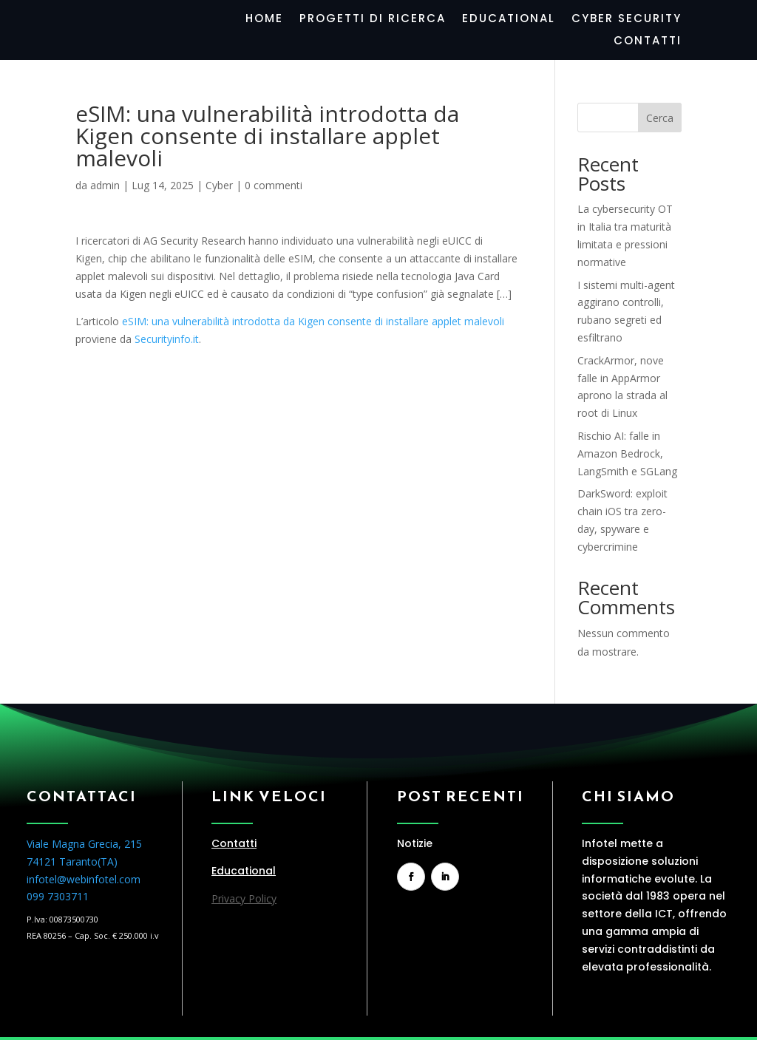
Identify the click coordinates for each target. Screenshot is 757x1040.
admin (105, 185)
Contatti (648, 41)
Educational (508, 19)
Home (264, 19)
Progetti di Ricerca (372, 19)
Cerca (659, 118)
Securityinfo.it (167, 339)
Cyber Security (626, 19)
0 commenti (273, 185)
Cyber (219, 185)
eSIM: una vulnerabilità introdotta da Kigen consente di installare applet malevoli (313, 321)
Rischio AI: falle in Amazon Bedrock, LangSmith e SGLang (627, 453)
